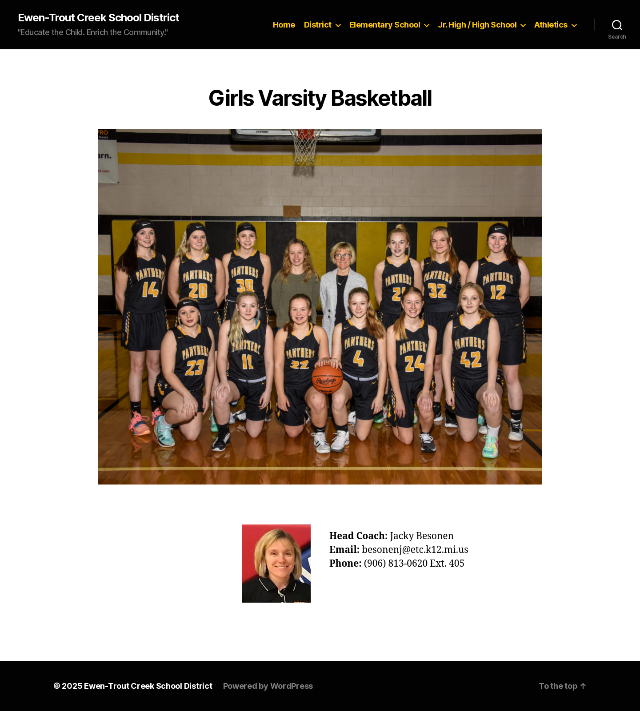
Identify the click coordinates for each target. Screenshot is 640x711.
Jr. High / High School (477, 24)
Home (284, 24)
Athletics (551, 24)
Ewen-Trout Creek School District (98, 17)
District (318, 24)
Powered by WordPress (268, 686)
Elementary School (384, 24)
